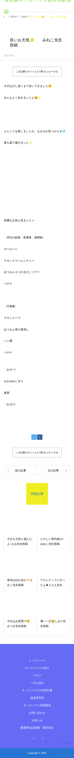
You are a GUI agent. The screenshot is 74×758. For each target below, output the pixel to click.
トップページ (37, 660)
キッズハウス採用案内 (37, 705)
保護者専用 (37, 697)
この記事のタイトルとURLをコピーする (37, 71)
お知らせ (37, 720)
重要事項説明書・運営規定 (37, 727)
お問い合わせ (37, 712)
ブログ (37, 675)
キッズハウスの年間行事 (37, 690)
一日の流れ (37, 682)
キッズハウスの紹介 (37, 667)
